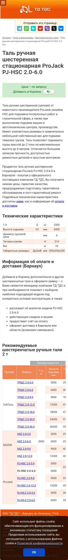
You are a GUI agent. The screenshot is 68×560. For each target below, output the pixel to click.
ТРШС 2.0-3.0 (25, 382)
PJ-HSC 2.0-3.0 (25, 463)
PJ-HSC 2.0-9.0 (25, 478)
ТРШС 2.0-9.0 (25, 397)
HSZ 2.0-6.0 (24, 441)
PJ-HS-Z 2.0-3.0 (26, 492)
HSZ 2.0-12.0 (24, 456)
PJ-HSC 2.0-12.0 (26, 485)
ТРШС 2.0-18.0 (26, 412)
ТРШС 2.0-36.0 (26, 426)
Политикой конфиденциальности (40, 543)
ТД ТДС (34, 9)
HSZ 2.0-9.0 (24, 448)
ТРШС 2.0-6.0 (25, 390)
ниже (19, 201)
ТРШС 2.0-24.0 (26, 419)
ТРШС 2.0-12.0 (26, 404)
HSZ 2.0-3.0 (24, 434)
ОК (34, 552)
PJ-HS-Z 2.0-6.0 (26, 500)
